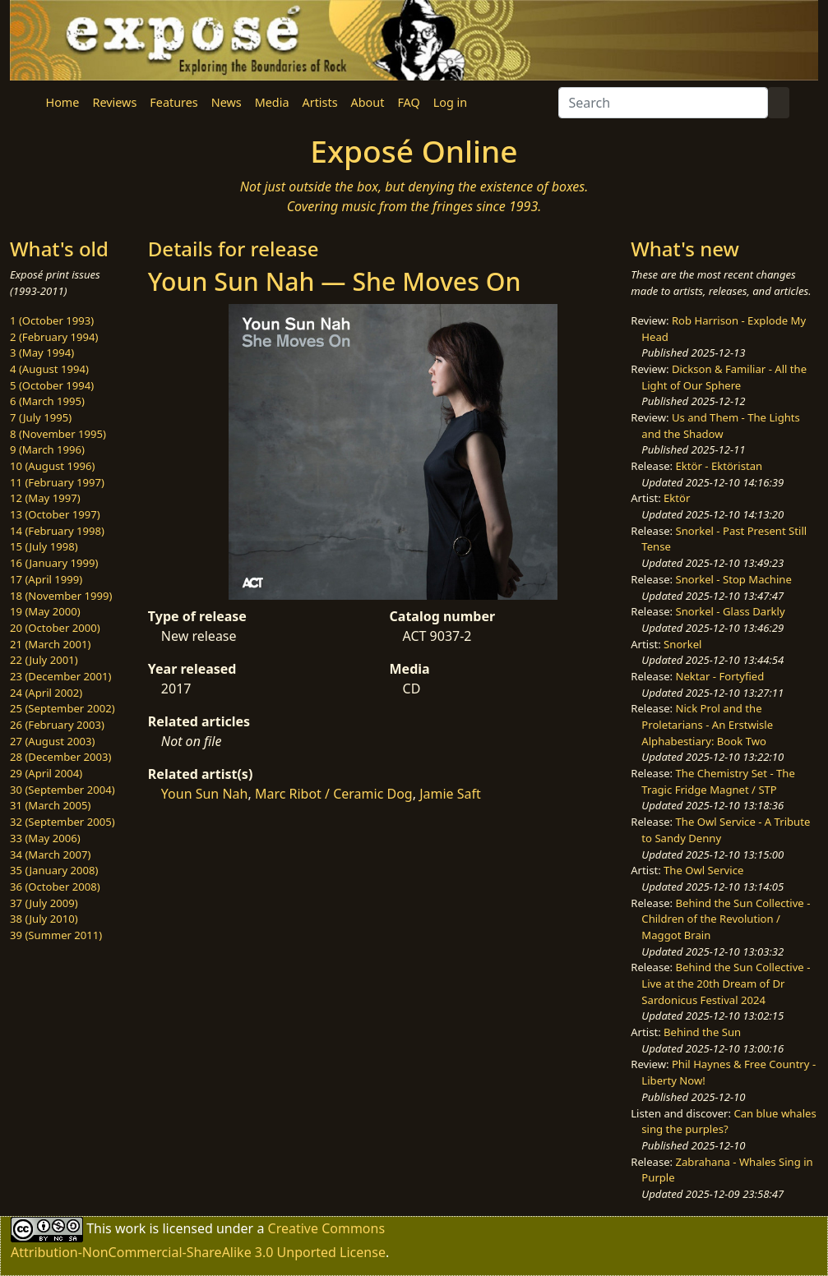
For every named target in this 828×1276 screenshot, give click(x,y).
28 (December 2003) (60, 756)
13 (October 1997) (55, 514)
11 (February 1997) (57, 482)
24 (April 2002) (46, 692)
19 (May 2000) (45, 611)
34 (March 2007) (50, 854)
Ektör (677, 498)
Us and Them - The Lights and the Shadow (720, 425)
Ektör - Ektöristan (719, 465)
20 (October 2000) (55, 627)
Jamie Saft (450, 794)
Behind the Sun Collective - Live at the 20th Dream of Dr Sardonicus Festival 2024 (725, 983)
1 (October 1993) (52, 320)
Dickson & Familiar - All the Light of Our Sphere (724, 377)
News (226, 102)
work (130, 1227)
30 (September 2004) (62, 789)
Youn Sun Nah (204, 794)
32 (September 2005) (62, 821)
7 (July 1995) (41, 417)
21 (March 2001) (50, 644)
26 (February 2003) (57, 724)
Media (272, 102)
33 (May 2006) (45, 838)
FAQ (408, 102)
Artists (320, 102)
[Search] (663, 102)
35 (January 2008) (54, 870)
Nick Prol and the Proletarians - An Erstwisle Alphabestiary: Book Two (707, 724)
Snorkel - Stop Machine (734, 579)
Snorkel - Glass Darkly (730, 611)
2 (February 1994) (54, 336)
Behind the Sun (702, 1032)
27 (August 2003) (52, 741)
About (368, 102)
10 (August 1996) (52, 465)
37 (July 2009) (44, 903)
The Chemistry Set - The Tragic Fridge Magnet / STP (717, 781)
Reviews (114, 102)
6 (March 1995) (47, 401)
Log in (450, 102)
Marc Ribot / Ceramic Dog (334, 794)
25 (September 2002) (62, 708)
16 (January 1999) (54, 562)
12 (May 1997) (45, 498)
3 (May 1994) (42, 352)
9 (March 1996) (47, 449)
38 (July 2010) (44, 918)
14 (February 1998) (57, 530)
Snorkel (682, 644)
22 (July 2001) (44, 659)
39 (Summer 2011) (56, 935)
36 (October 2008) (55, 886)
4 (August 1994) (49, 369)
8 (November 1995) (58, 433)
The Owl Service (703, 870)
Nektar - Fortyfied (720, 676)
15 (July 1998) (44, 546)
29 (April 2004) (46, 773)
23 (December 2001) (60, 676)
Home (63, 102)
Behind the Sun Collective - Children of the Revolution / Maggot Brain (725, 919)
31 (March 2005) (50, 805)
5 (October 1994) (52, 385)
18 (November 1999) (61, 595)
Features (173, 102)
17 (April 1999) (46, 579)
